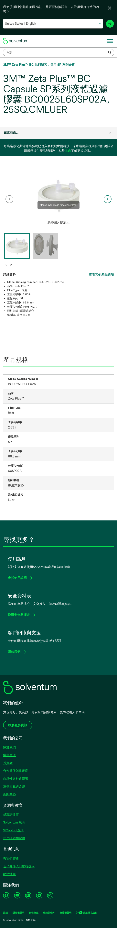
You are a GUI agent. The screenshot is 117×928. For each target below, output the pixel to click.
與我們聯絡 (11, 858)
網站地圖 (9, 874)
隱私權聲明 (18, 912)
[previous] (9, 199)
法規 (5, 912)
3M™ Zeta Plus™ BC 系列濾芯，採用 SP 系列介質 (39, 65)
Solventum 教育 (14, 822)
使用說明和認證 (14, 838)
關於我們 (9, 747)
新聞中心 (9, 794)
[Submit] (110, 52)
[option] (58, 199)
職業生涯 (9, 755)
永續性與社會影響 (15, 778)
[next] (108, 199)
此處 (68, 151)
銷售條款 (33, 912)
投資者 (8, 763)
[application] (58, 195)
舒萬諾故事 (11, 814)
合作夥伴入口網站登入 (19, 866)
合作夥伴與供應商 (15, 771)
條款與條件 (49, 912)
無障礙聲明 (65, 912)
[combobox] (58, 52)
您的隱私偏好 (90, 912)
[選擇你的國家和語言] (53, 24)
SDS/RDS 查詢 (13, 830)
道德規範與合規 (14, 786)
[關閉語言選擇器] (109, 8)
